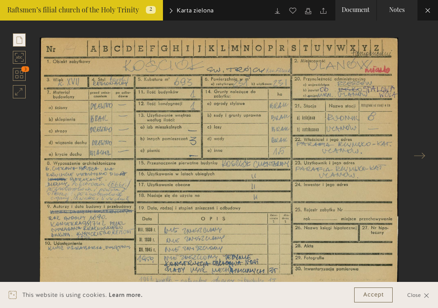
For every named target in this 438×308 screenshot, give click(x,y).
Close (418, 295)
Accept (373, 294)
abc (19, 57)
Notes (397, 10)
